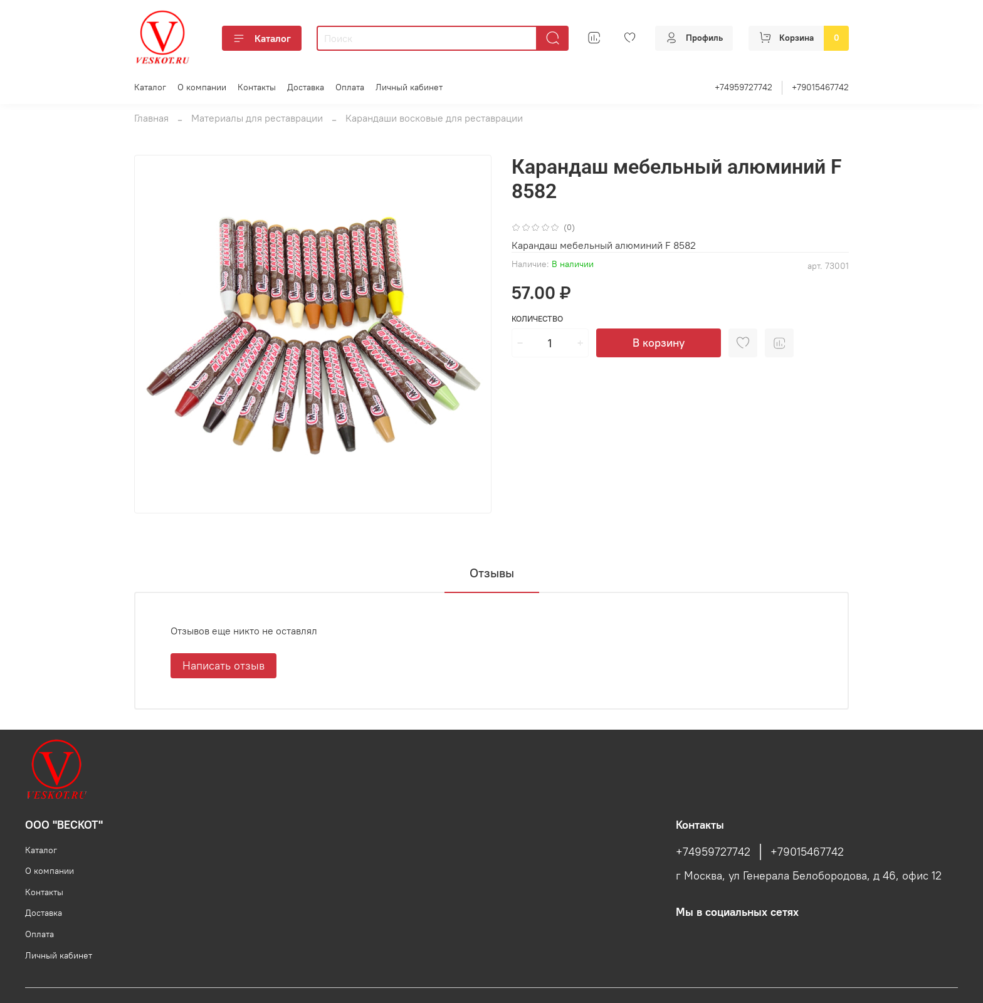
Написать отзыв (223, 665)
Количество (537, 318)
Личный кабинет (409, 87)
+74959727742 (743, 87)
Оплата (349, 87)
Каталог (262, 38)
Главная (151, 118)
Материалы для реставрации (257, 118)
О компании (201, 87)
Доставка (305, 87)
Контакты (257, 87)
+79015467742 (820, 87)
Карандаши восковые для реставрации (434, 118)
